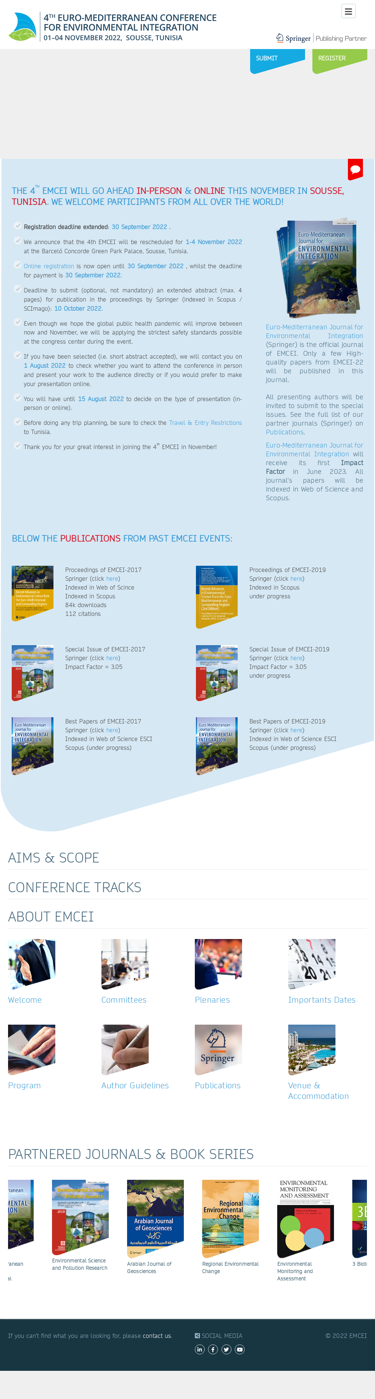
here (112, 579)
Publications (285, 432)
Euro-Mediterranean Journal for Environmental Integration (314, 331)
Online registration (49, 266)
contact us (157, 1336)
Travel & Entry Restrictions (205, 423)
